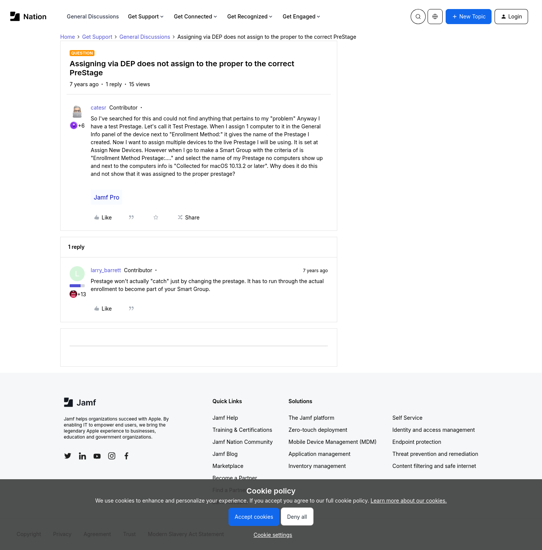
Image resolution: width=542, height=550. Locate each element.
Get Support (146, 16)
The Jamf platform (312, 417)
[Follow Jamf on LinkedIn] (82, 456)
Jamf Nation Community (243, 442)
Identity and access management (434, 430)
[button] (469, 16)
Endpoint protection (417, 442)
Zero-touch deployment (318, 430)
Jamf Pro (106, 197)
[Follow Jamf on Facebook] (126, 456)
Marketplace (228, 466)
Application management (319, 454)
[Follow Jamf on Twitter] (68, 456)
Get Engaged (302, 16)
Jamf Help (225, 417)
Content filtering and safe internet (434, 466)
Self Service (408, 417)
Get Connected (196, 16)
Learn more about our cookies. (409, 500)
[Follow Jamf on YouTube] (97, 456)
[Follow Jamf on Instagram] (112, 456)
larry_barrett (106, 270)
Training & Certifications (243, 430)
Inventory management (317, 466)
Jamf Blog (225, 454)
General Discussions (93, 16)
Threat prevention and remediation (435, 454)
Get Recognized (250, 16)
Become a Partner (235, 478)
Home (67, 37)
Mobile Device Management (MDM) (333, 442)
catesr (98, 107)
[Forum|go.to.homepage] (28, 16)
